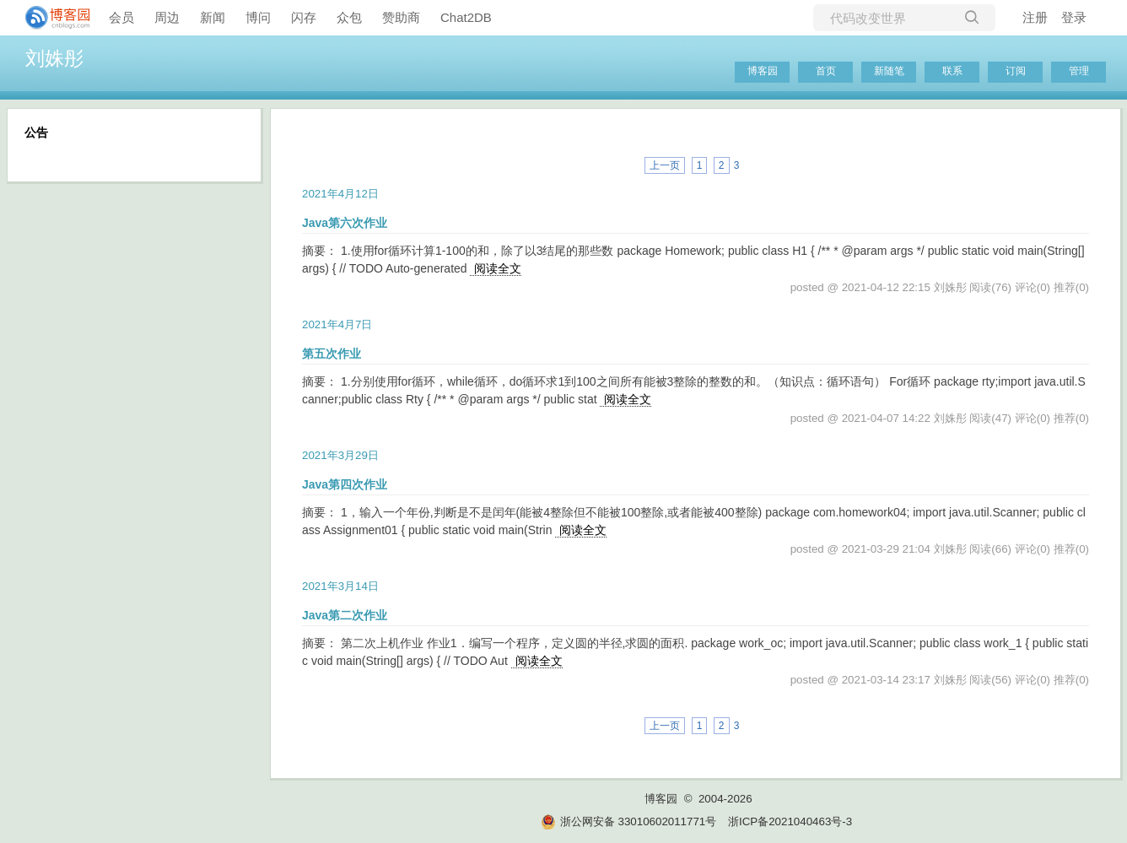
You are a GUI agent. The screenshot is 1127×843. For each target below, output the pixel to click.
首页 (826, 71)
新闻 (212, 17)
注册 (1035, 17)
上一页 (665, 165)
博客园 (762, 71)
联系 (952, 71)
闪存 (303, 17)
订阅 (1016, 71)
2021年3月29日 (340, 455)
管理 (1079, 71)
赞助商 (401, 17)
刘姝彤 (54, 58)
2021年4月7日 (337, 324)
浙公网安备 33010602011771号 (628, 821)
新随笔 (889, 71)
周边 (167, 17)
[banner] (50, 18)
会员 (121, 17)
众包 (349, 17)
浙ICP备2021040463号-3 (790, 821)
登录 (1074, 17)
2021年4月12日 (340, 193)
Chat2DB (466, 17)
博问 (258, 17)
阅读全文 (497, 268)
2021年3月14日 (340, 586)
